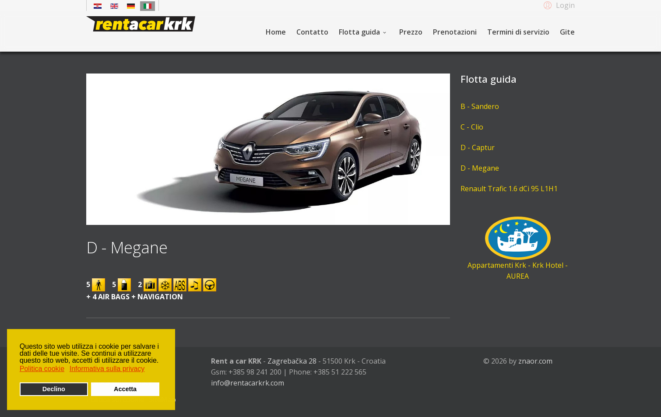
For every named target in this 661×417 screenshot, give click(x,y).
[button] (558, 5)
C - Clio (472, 127)
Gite (567, 32)
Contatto (312, 32)
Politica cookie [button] (42, 368)
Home (276, 32)
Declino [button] (53, 388)
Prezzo (410, 32)
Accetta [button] (125, 388)
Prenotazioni (455, 32)
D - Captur (478, 147)
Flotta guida (359, 32)
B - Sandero (480, 106)
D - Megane (480, 168)
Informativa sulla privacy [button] (107, 368)
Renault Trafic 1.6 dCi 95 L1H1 (509, 188)
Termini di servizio (518, 32)
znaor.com (535, 361)
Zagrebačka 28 (291, 361)
